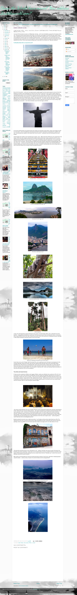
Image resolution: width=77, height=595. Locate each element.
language (4, 108)
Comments (68, 51)
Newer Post (17, 583)
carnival (4, 93)
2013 (5, 27)
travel (34, 542)
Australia (8, 87)
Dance (10, 19)
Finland (8, 100)
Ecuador (9, 99)
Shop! (22, 19)
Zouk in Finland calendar (68, 68)
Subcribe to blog (68, 64)
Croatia (9, 95)
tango (4, 121)
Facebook (67, 58)
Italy (7, 106)
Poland (6, 115)
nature (8, 110)
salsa (9, 117)
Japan (9, 106)
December (7, 30)
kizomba (4, 107)
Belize (7, 90)
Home (4, 19)
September (7, 35)
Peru (3, 115)
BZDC (9, 92)
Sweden (4, 120)
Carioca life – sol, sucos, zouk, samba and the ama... (7, 63)
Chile (7, 93)
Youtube (67, 62)
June (6, 41)
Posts (67, 49)
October (6, 34)
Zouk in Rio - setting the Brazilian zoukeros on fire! (7, 68)
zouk (8, 127)
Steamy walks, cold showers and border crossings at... (7, 58)
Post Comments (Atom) (23, 585)
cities (25, 542)
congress (5, 95)
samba (4, 118)
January (6, 49)
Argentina (4, 87)
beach (19, 542)
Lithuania (8, 108)
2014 (5, 26)
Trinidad (4, 124)
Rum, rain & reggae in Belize (7, 73)
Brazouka (4, 92)
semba (7, 119)
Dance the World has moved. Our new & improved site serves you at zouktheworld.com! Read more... (38, 24)
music (4, 110)
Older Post (59, 583)
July (5, 39)
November (7, 32)
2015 (5, 24)
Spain (9, 119)
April (6, 44)
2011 (5, 76)
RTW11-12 (30, 542)
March (6, 46)
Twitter (66, 59)
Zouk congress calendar (68, 66)
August (6, 38)
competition (5, 94)
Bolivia (6, 91)
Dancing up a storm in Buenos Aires (7, 52)
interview (4, 106)
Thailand (4, 123)
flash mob (8, 101)
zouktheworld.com (69, 34)
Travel (16, 19)
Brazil (22, 542)
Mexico (8, 109)
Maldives (4, 109)
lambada (8, 107)
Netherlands (5, 111)
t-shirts (9, 120)
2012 (5, 29)
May (6, 43)
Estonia (4, 100)
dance (27, 542)
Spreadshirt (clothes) (69, 61)
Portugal (8, 116)
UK (9, 125)
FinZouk (4, 101)
